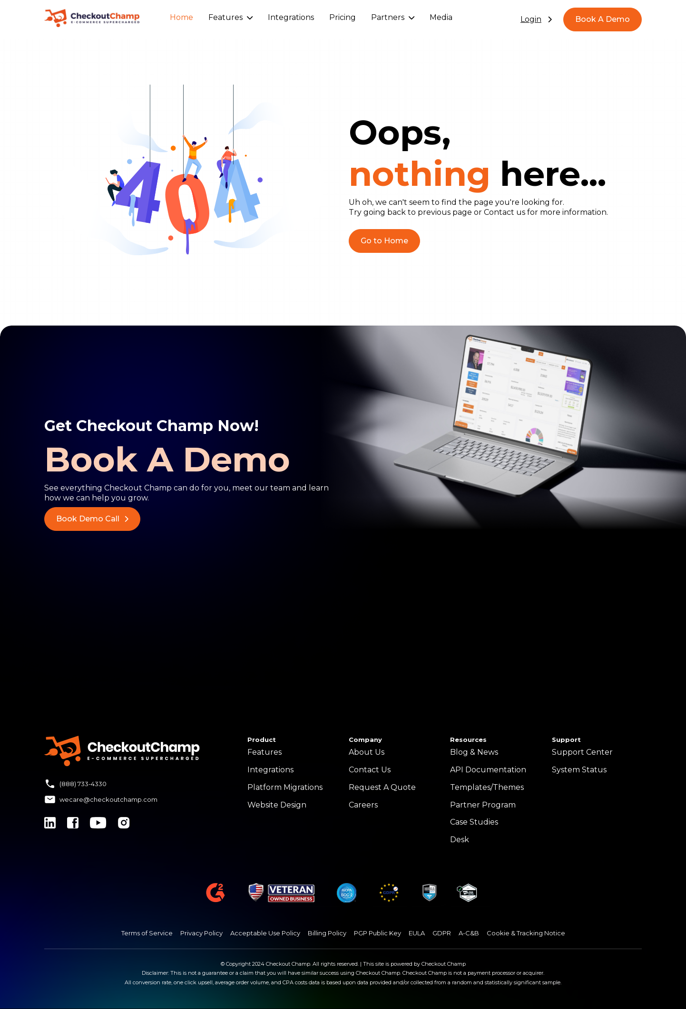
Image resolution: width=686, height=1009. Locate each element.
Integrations (291, 17)
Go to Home (384, 240)
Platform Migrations (285, 787)
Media (441, 17)
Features (230, 17)
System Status (579, 769)
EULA (417, 933)
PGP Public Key (377, 933)
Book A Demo (602, 19)
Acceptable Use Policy (265, 933)
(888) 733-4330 (83, 784)
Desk (459, 839)
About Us (366, 752)
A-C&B (469, 933)
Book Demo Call (92, 518)
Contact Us (370, 769)
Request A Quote (382, 787)
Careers (363, 804)
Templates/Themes (487, 787)
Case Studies (474, 821)
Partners (392, 17)
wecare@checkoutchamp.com (108, 799)
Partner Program (483, 804)
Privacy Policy (201, 933)
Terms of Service (147, 933)
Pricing (342, 17)
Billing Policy (327, 933)
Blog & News (474, 752)
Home (181, 17)
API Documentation (488, 769)
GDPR (441, 933)
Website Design (276, 804)
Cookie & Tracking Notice (526, 933)
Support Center (582, 752)
